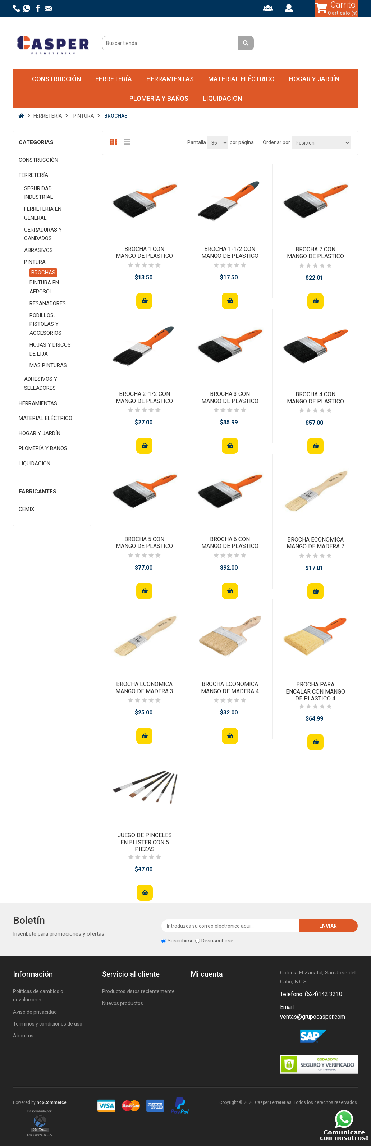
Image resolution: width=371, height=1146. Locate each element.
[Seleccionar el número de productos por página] (217, 142)
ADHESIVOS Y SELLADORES (40, 383)
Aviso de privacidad (35, 1012)
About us (23, 1035)
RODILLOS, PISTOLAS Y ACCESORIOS (45, 324)
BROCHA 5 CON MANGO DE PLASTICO (144, 542)
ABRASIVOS (38, 250)
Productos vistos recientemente (138, 991)
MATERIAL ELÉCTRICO (241, 79)
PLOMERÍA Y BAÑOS (158, 98)
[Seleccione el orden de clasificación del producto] (321, 142)
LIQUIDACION (222, 98)
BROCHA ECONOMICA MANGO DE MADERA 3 (144, 687)
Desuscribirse (217, 940)
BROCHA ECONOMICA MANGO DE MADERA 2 (315, 543)
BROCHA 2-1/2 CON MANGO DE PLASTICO (144, 397)
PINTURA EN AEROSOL (44, 287)
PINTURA (35, 262)
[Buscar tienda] (171, 43)
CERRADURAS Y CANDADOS (43, 234)
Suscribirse (181, 940)
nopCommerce (52, 1102)
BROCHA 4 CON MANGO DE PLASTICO (315, 398)
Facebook (287, 1037)
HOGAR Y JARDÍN (314, 79)
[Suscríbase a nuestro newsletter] (230, 925)
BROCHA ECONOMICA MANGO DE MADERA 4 (230, 687)
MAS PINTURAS (48, 365)
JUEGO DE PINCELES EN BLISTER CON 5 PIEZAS (145, 842)
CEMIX (26, 509)
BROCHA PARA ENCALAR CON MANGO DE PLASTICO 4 (315, 691)
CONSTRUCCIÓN (56, 79)
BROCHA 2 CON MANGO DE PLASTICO (315, 253)
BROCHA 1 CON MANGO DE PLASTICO (144, 252)
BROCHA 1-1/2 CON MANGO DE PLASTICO (229, 252)
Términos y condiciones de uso (47, 1024)
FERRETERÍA (113, 79)
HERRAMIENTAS (170, 79)
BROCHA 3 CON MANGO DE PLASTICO (229, 397)
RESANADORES (47, 303)
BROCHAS (43, 272)
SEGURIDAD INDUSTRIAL (38, 193)
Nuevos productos (122, 1003)
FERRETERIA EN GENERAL (42, 213)
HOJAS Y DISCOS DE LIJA (50, 349)
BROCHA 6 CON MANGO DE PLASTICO (229, 542)
